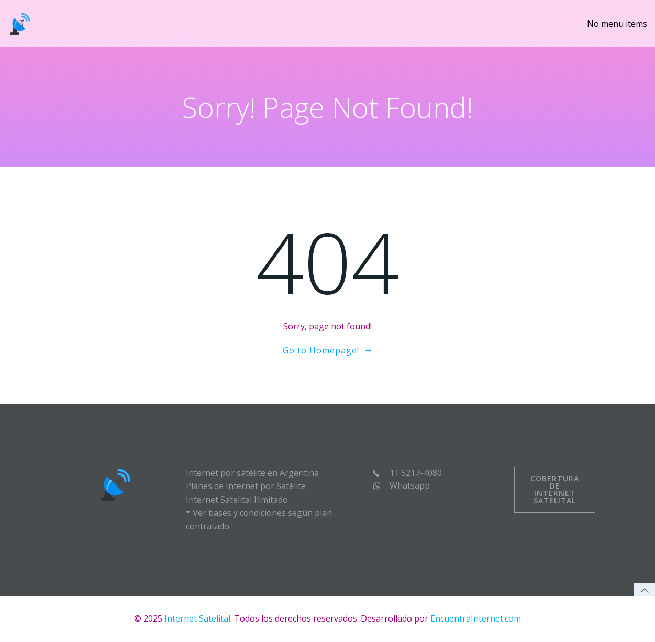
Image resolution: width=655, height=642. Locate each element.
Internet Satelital (197, 618)
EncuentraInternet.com (475, 618)
